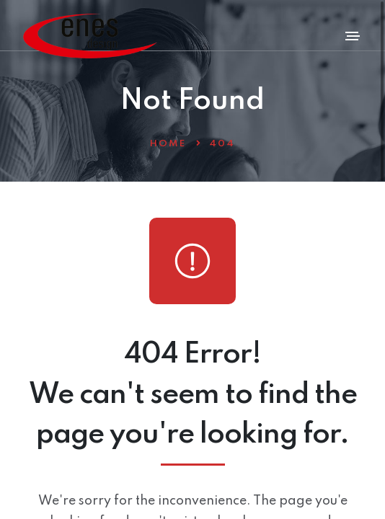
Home (168, 143)
